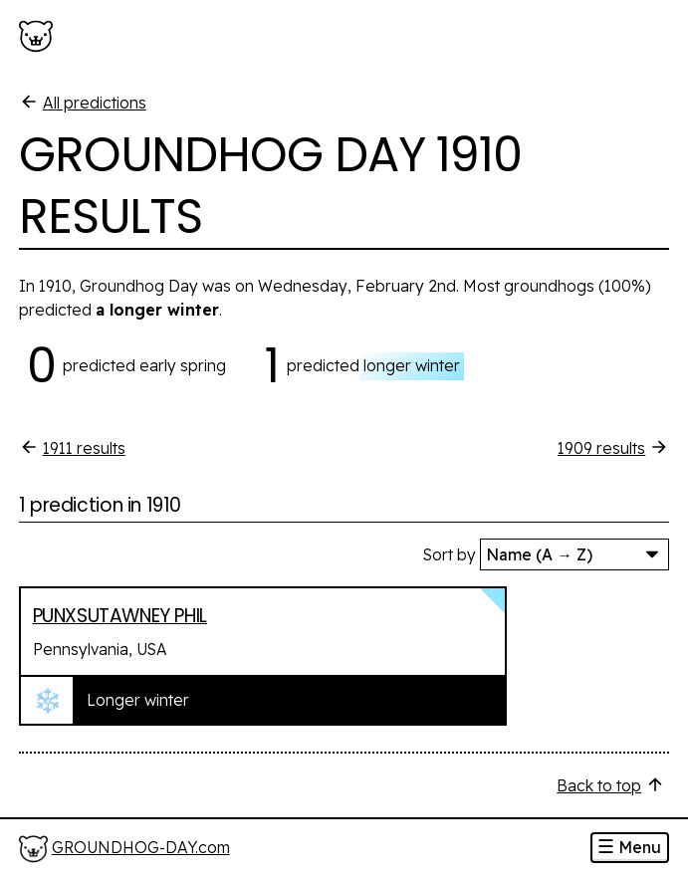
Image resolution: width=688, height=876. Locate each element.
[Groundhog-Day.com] (40, 37)
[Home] (124, 848)
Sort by (449, 554)
